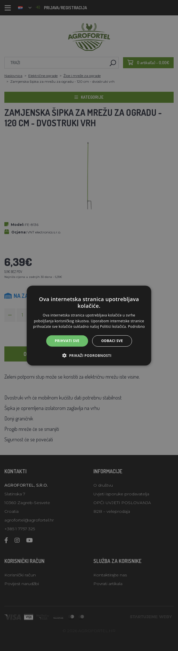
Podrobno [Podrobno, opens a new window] (136, 326)
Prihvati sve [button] (67, 340)
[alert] (89, 325)
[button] (89, 355)
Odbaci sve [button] (112, 340)
